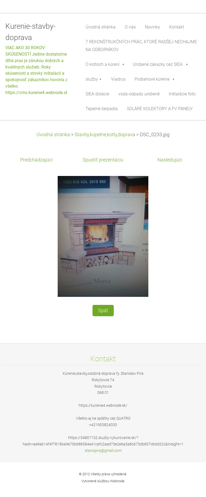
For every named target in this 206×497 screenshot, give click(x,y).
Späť (103, 310)
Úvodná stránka (53, 134)
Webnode (117, 481)
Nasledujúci (169, 160)
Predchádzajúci (36, 160)
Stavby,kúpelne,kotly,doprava (105, 134)
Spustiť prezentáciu (103, 160)
